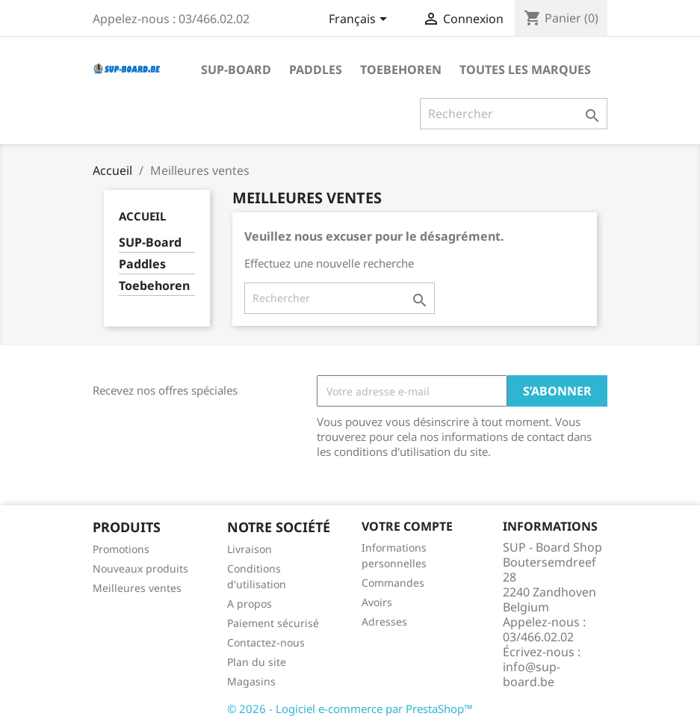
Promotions (121, 549)
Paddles (315, 69)
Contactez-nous (266, 642)
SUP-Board (236, 69)
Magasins (251, 681)
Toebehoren (401, 69)
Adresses (384, 621)
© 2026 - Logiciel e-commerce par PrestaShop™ (350, 708)
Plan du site (256, 662)
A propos (249, 603)
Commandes (393, 583)
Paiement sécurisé (273, 623)
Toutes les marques (525, 69)
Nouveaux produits (140, 568)
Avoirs (377, 602)
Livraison (249, 549)
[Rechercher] (513, 113)
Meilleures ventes (137, 588)
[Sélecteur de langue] (360, 20)
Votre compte (407, 526)
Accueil (142, 216)
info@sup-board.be (531, 674)
